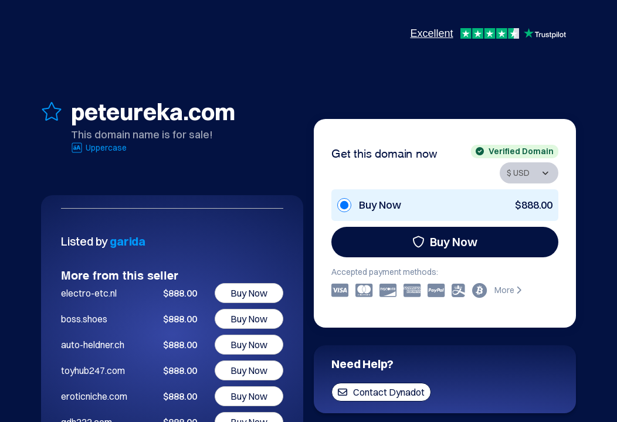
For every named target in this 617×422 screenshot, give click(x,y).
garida (127, 241)
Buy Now (444, 241)
